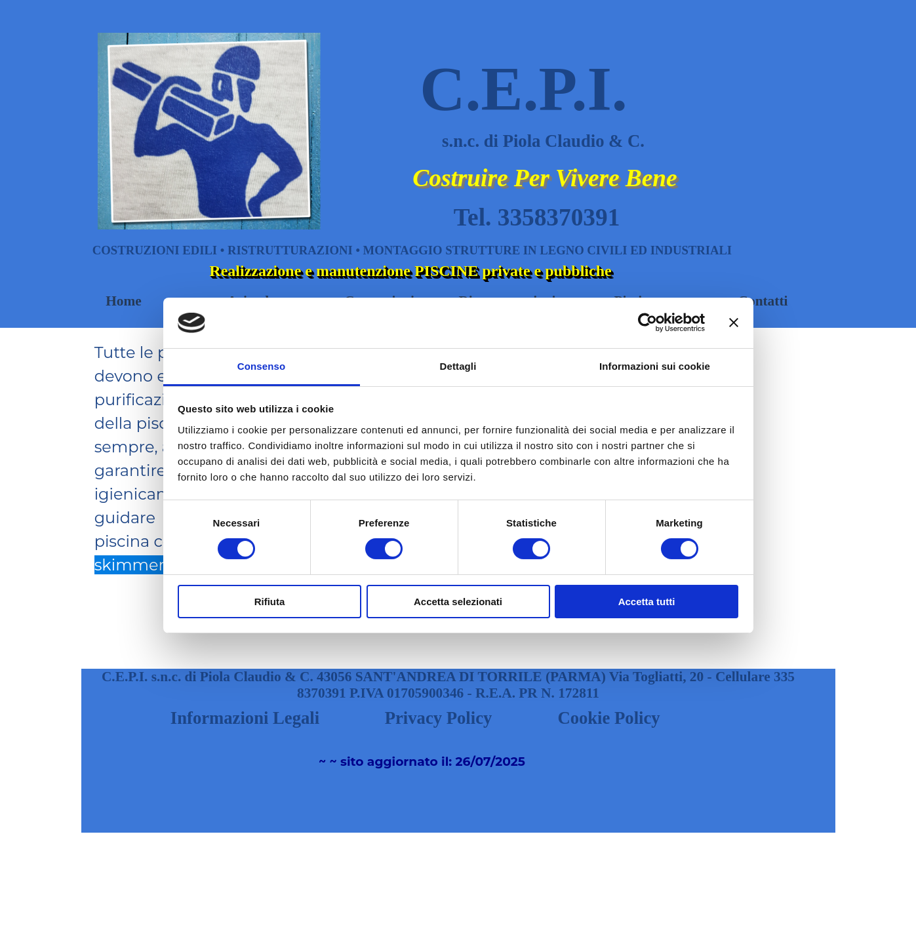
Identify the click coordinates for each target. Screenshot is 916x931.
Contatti (763, 301)
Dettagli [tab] (458, 366)
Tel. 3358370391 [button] (537, 217)
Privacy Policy (438, 718)
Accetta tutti (646, 601)
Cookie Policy (608, 718)
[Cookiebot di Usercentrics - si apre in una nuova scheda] (647, 322)
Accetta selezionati (458, 601)
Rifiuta (269, 601)
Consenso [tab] (261, 366)
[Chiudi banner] (733, 322)
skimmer (129, 564)
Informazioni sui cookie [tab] (654, 366)
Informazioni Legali (244, 718)
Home (124, 301)
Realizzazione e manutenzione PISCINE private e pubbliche (410, 270)
